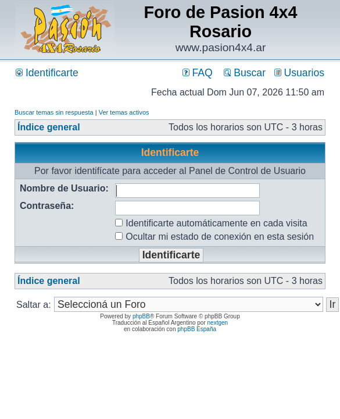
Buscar (245, 73)
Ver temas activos (124, 112)
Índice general (48, 127)
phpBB (141, 316)
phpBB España (196, 329)
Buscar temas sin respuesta (54, 112)
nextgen (217, 322)
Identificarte (47, 73)
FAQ (197, 73)
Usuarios (299, 73)
